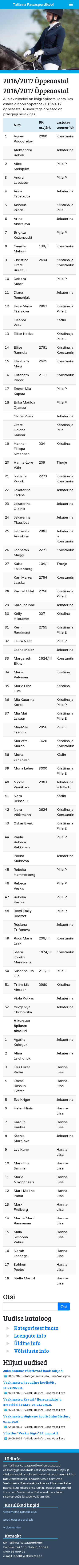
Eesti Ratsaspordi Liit (18, 1519)
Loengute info (30, 1335)
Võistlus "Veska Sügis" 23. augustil (30, 1433)
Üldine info (27, 1343)
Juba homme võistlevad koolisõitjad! (33, 1370)
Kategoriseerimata (36, 1327)
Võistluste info (31, 1350)
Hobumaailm (12, 1527)
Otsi (63, 1306)
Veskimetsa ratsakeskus (20, 1512)
